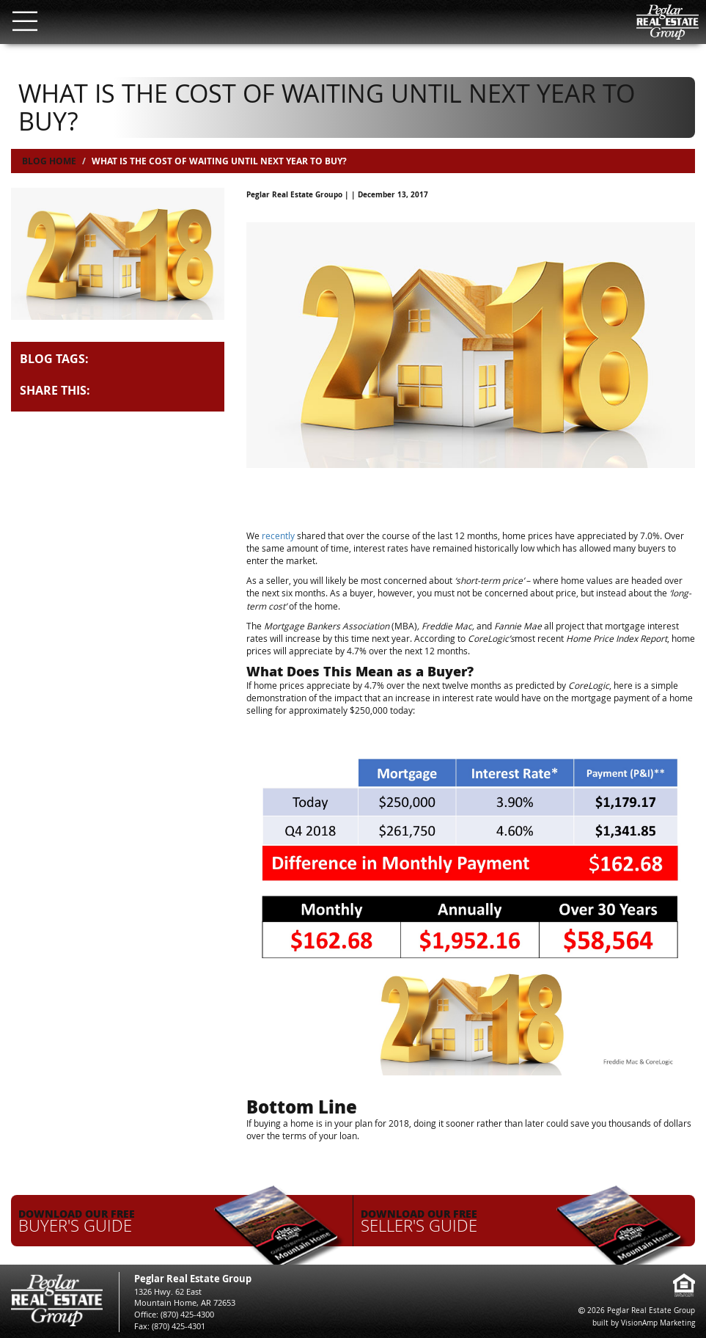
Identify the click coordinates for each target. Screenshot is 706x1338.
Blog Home (49, 161)
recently (278, 535)
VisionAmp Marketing (658, 1323)
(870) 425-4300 (187, 1314)
